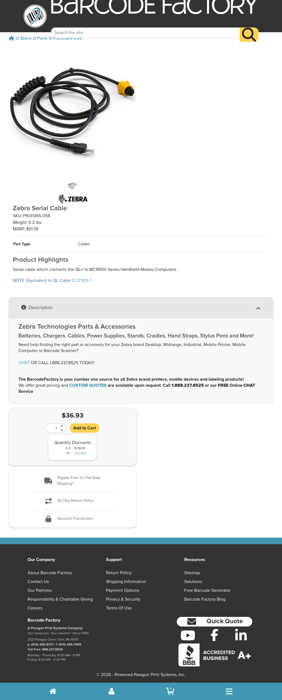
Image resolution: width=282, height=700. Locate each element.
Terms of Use (119, 608)
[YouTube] (188, 635)
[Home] (12, 38)
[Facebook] (214, 635)
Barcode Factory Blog (205, 599)
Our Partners (39, 590)
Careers (35, 608)
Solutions (193, 581)
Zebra (26, 38)
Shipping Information (126, 581)
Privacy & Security (123, 599)
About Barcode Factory (50, 573)
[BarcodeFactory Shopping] (170, 691)
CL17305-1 (81, 280)
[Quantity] (52, 428)
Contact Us (38, 581)
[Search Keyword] (145, 25)
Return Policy (119, 573)
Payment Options (122, 590)
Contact (80, 453)
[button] (72, 481)
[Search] (249, 27)
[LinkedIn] (241, 635)
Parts (42, 38)
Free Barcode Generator (207, 590)
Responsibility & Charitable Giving (60, 599)
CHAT (24, 363)
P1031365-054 (67, 38)
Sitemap (192, 573)
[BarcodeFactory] (35, 16)
